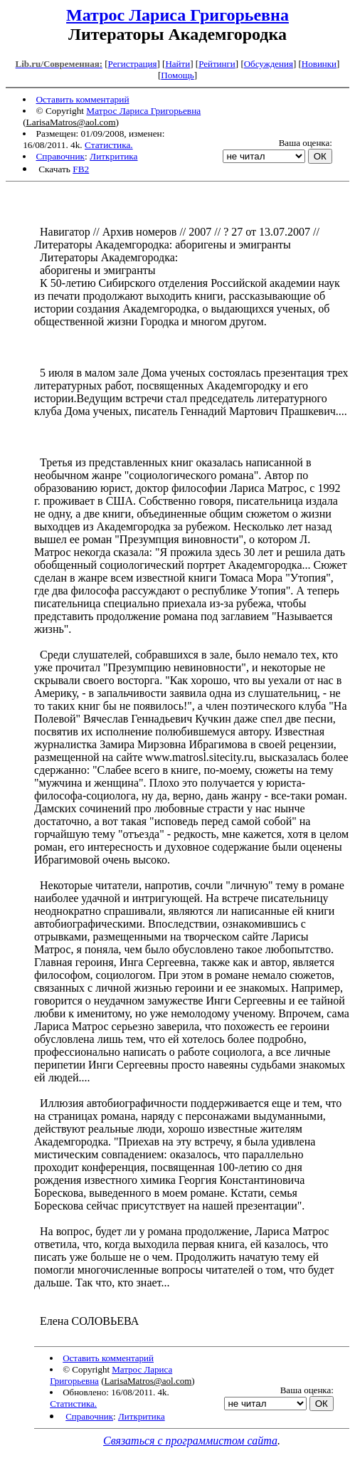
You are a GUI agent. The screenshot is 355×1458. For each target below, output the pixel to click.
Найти (177, 63)
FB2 (81, 169)
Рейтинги (216, 63)
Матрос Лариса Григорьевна (177, 15)
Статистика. (109, 145)
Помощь (177, 75)
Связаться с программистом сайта (190, 1441)
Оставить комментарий (82, 99)
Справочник (60, 156)
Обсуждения (268, 63)
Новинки (319, 63)
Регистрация (132, 63)
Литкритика (113, 156)
